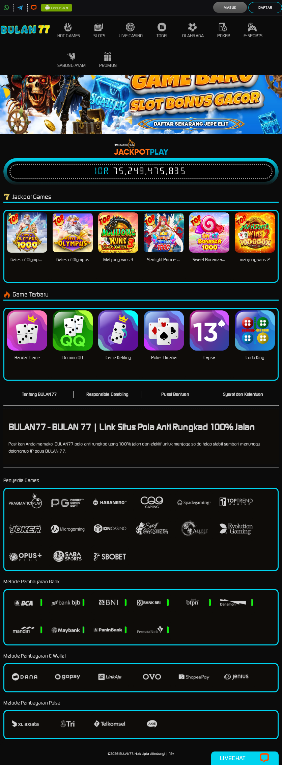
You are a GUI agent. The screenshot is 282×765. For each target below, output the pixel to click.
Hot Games (68, 31)
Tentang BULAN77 (39, 394)
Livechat (245, 758)
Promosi (108, 60)
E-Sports (253, 31)
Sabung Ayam (71, 60)
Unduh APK (56, 8)
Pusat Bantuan (175, 394)
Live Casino (131, 31)
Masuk (230, 7)
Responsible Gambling (107, 394)
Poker (223, 31)
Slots (99, 31)
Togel (163, 31)
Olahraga (193, 31)
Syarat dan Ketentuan (243, 394)
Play (159, 152)
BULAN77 (126, 753)
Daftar (265, 7)
